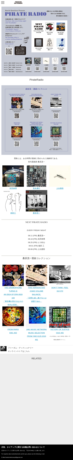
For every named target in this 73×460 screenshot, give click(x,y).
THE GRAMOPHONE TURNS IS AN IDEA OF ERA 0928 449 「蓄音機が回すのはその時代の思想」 (13, 295)
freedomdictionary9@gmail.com (14, 457)
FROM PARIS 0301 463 (13, 330)
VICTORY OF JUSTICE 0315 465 (60, 330)
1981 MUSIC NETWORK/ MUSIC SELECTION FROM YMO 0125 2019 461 (36, 333)
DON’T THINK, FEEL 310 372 (60, 288)
